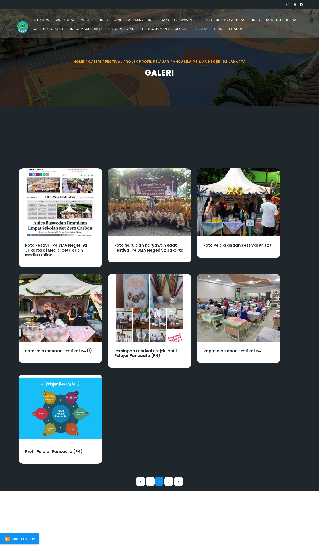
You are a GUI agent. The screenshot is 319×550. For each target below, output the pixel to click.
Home (78, 61)
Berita (201, 29)
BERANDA (41, 20)
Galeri (94, 61)
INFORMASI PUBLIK (86, 29)
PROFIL (87, 20)
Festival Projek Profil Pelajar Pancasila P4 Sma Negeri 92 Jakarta (175, 61)
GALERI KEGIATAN (48, 29)
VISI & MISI (65, 20)
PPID (218, 29)
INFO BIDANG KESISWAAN (170, 20)
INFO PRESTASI (122, 29)
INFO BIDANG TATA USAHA (274, 20)
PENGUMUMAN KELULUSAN (165, 29)
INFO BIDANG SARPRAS (225, 20)
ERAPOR (236, 29)
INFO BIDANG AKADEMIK (120, 20)
